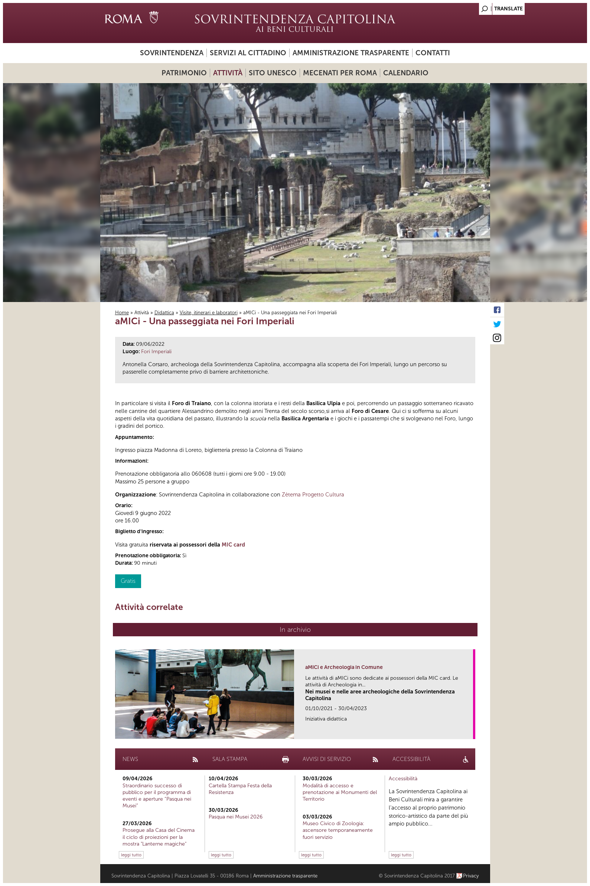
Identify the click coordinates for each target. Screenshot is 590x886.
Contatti (432, 53)
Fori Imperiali (156, 351)
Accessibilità (403, 778)
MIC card (233, 544)
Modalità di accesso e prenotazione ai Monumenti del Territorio (340, 792)
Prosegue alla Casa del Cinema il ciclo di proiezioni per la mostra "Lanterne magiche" (159, 837)
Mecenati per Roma (340, 73)
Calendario (405, 73)
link (470, 731)
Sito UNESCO (273, 73)
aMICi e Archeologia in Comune (344, 667)
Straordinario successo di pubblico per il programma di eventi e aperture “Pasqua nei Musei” (157, 795)
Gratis (128, 580)
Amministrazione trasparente (351, 53)
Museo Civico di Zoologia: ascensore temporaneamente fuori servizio (338, 830)
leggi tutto (131, 854)
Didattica (164, 312)
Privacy (471, 876)
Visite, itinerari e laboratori (209, 312)
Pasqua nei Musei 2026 (236, 817)
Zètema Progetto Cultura (313, 494)
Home (122, 312)
